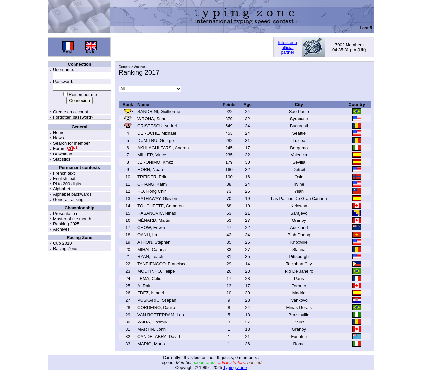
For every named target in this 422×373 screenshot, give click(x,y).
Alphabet (61, 188)
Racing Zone (65, 248)
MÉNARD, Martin (153, 220)
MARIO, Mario (151, 343)
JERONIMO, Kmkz (155, 162)
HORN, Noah (150, 169)
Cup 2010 (62, 243)
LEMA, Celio (149, 278)
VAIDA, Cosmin (152, 322)
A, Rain (144, 285)
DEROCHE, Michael (156, 133)
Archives (61, 229)
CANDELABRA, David (158, 336)
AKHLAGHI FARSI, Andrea (163, 147)
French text (64, 173)
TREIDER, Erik (151, 176)
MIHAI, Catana (151, 249)
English (91, 51)
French (68, 51)
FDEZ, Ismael (150, 292)
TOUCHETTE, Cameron (160, 205)
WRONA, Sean (151, 118)
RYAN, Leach (150, 256)
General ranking (68, 199)
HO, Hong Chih (151, 191)
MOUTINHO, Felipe (156, 271)
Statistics (61, 159)
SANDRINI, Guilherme (158, 111)
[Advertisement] (192, 47)
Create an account (70, 111)
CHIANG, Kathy (152, 184)
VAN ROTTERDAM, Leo (160, 314)
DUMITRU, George (155, 140)
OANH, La (147, 234)
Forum (59, 148)
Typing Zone (235, 367)
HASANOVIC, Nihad (156, 213)
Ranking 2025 (66, 223)
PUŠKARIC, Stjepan (156, 300)
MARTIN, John (151, 329)
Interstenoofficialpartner (287, 47)
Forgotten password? (73, 117)
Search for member (71, 143)
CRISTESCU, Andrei (157, 125)
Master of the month (72, 218)
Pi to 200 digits (67, 183)
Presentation (65, 213)
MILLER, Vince (151, 155)
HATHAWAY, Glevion (157, 198)
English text (64, 178)
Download (62, 154)
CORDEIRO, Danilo (156, 307)
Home (59, 132)
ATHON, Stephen (153, 242)
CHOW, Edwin (151, 227)
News (58, 137)
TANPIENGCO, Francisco (162, 263)
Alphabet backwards (72, 194)
